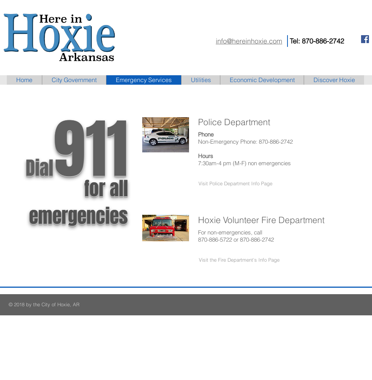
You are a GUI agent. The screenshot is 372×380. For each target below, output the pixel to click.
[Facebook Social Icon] (365, 39)
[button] (235, 183)
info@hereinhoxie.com (249, 41)
